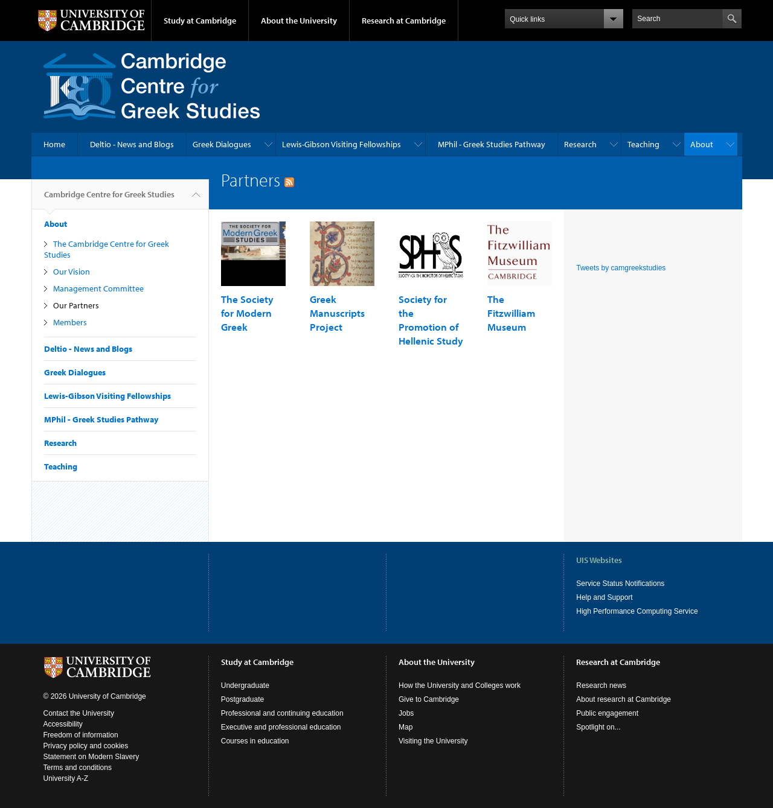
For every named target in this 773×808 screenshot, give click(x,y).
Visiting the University (433, 741)
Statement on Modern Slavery (91, 756)
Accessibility (63, 724)
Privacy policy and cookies (86, 746)
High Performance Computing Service (637, 611)
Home (54, 144)
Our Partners (76, 305)
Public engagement (607, 713)
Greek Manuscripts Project (337, 313)
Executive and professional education (281, 727)
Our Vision (71, 271)
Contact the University (78, 713)
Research (580, 144)
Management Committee (98, 288)
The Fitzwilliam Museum (511, 313)
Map (405, 727)
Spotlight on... (598, 727)
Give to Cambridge (429, 699)
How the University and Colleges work (460, 685)
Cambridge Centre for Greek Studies (109, 199)
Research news (601, 685)
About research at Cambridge (623, 699)
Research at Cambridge (404, 20)
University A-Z (66, 778)
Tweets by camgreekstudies (621, 268)
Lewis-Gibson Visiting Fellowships (341, 144)
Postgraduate (242, 699)
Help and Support (604, 597)
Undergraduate (245, 685)
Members (70, 322)
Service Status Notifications (620, 583)
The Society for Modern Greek (247, 313)
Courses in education (255, 741)
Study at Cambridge (200, 20)
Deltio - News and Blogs (132, 144)
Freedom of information (80, 735)
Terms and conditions (77, 767)
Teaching (643, 144)
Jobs (406, 713)
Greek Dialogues (222, 144)
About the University (299, 20)
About (701, 144)
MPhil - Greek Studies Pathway (491, 144)
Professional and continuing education (282, 713)
